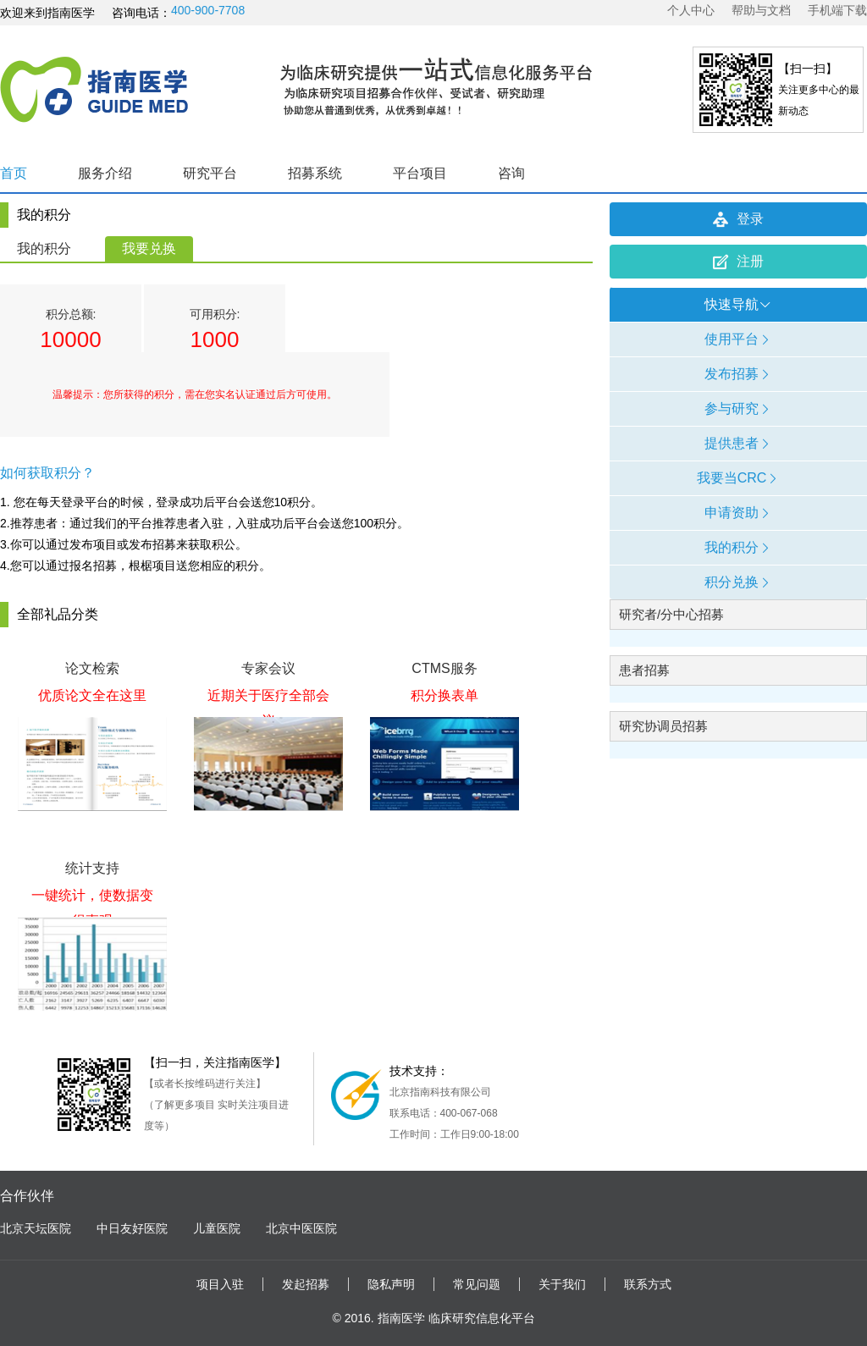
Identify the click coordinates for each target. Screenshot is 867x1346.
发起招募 (305, 1284)
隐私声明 (391, 1284)
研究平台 (210, 173)
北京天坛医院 (35, 1228)
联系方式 (647, 1284)
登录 (738, 219)
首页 (13, 173)
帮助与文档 (761, 10)
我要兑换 (149, 248)
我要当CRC (739, 478)
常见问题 (476, 1284)
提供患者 (738, 443)
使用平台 (738, 339)
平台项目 (420, 173)
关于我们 (562, 1284)
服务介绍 (105, 173)
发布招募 (738, 374)
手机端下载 (837, 10)
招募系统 (315, 173)
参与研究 (738, 408)
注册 (738, 261)
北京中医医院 (301, 1228)
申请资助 (738, 512)
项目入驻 (220, 1284)
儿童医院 (216, 1228)
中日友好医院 (132, 1228)
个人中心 (691, 10)
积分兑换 (738, 582)
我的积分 (44, 248)
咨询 (511, 173)
